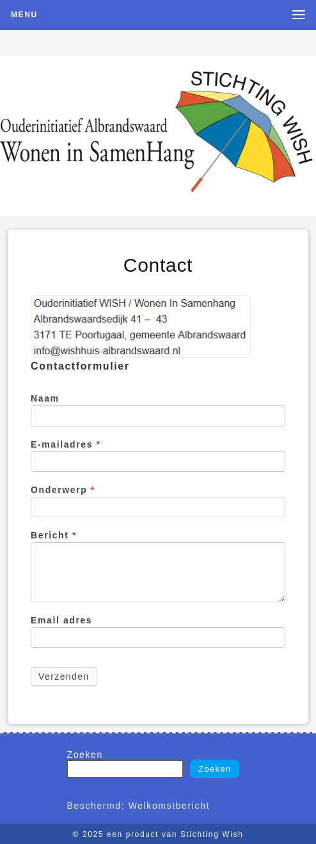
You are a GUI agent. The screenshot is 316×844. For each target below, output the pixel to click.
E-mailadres (66, 444)
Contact (158, 265)
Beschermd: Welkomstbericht (138, 806)
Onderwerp (63, 490)
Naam (45, 398)
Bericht (54, 535)
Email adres (61, 620)
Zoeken (84, 754)
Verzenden (64, 676)
